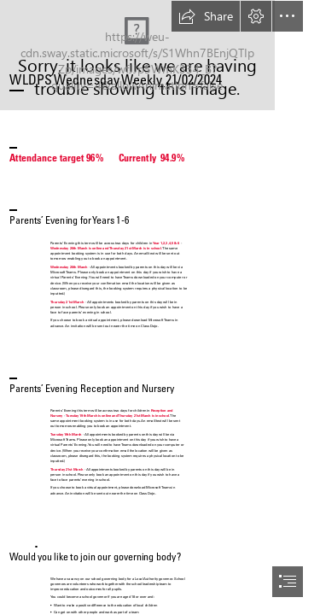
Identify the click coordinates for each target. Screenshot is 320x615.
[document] (160, 307)
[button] (206, 16)
